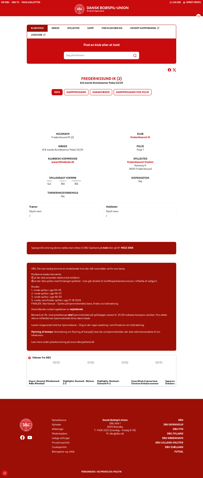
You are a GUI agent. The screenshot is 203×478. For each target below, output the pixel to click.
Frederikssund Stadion (140, 162)
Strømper (76, 181)
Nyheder (56, 425)
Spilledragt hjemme (62, 178)
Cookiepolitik (59, 447)
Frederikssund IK (140, 137)
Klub (140, 134)
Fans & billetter (31, 3)
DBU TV (15, 3)
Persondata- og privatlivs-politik (101, 472)
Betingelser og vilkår (63, 452)
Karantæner (101, 92)
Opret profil (192, 2)
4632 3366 (127, 248)
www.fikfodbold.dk (62, 162)
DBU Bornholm (173, 425)
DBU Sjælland (174, 447)
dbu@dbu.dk (117, 434)
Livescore (38, 35)
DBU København (172, 438)
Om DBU (5, 3)
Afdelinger (58, 429)
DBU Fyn (178, 429)
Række (62, 146)
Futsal (178, 452)
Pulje (140, 146)
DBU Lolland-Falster (169, 443)
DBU (180, 420)
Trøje (49, 181)
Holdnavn (62, 134)
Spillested (140, 159)
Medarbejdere (59, 434)
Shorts (62, 181)
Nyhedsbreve (59, 420)
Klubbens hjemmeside (62, 159)
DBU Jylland (175, 434)
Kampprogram (76, 92)
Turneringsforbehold (63, 193)
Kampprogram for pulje (132, 92)
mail (105, 248)
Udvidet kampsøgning (144, 28)
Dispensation (140, 178)
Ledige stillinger (61, 438)
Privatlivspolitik (60, 443)
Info (57, 92)
